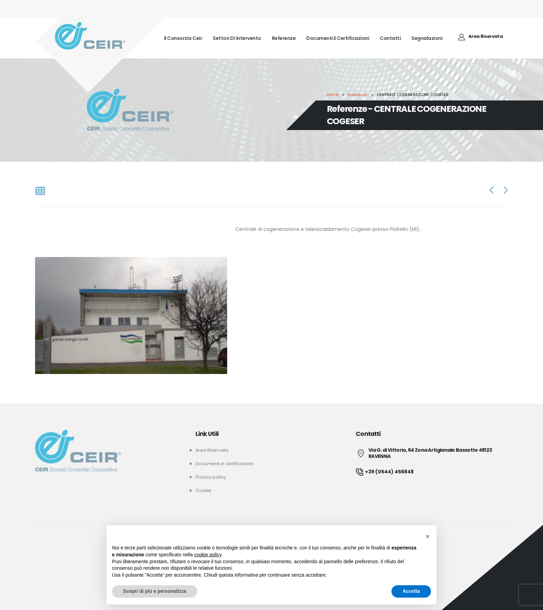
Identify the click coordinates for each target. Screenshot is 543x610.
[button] (427, 536)
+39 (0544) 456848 (385, 471)
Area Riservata (212, 450)
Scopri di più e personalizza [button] (154, 591)
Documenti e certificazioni (337, 38)
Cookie (203, 490)
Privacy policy (211, 477)
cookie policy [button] (207, 554)
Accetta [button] (411, 591)
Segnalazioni (426, 38)
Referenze (284, 38)
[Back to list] (40, 191)
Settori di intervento (237, 38)
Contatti (390, 38)
